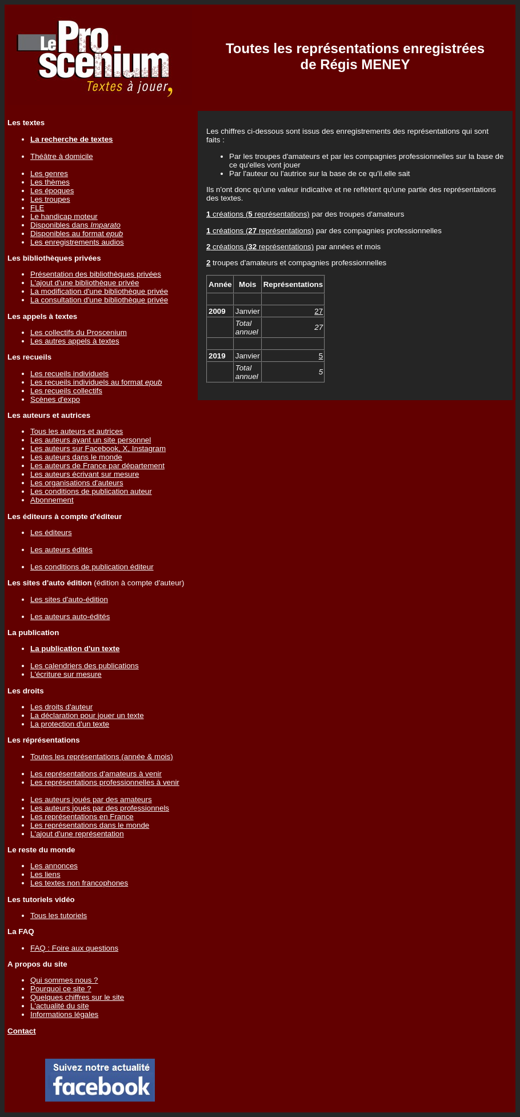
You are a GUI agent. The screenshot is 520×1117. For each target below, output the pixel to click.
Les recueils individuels (69, 373)
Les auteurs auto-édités (70, 616)
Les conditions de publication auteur (91, 491)
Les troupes (50, 199)
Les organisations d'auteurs (76, 482)
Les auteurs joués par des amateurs (91, 799)
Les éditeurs (51, 532)
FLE (37, 208)
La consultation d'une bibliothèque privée (99, 300)
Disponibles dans (75, 225)
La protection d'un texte (69, 724)
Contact (21, 1031)
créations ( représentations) (258, 214)
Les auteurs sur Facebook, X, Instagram (98, 448)
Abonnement (52, 500)
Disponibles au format (76, 233)
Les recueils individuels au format (96, 382)
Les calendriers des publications (84, 665)
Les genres (49, 173)
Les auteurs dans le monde (76, 457)
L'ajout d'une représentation (77, 833)
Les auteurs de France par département (97, 465)
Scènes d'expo (55, 399)
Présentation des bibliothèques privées (95, 274)
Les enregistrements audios (77, 242)
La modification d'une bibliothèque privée (99, 291)
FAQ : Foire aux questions (74, 948)
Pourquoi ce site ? (60, 988)
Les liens (45, 874)
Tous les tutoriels (58, 915)
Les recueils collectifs (66, 390)
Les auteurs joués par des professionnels (99, 808)
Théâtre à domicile (61, 156)
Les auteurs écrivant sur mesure (84, 474)
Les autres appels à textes (74, 341)
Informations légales (64, 1014)
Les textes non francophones (79, 883)
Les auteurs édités (61, 549)
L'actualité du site (59, 1006)
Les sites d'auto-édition (69, 599)
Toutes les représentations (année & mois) (101, 756)
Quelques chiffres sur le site (77, 997)
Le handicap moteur (64, 216)
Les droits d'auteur (61, 707)
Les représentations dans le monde (89, 825)
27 (318, 311)
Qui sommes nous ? (64, 980)
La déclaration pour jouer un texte (87, 715)
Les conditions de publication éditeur (92, 567)
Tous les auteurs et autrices (76, 431)
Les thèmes (50, 182)
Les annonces (54, 865)
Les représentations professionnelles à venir (104, 782)
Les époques (52, 190)
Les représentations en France (82, 816)
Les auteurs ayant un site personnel (90, 440)
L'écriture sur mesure (66, 674)
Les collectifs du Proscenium (78, 332)
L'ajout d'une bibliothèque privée (84, 282)
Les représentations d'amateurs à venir (96, 773)
